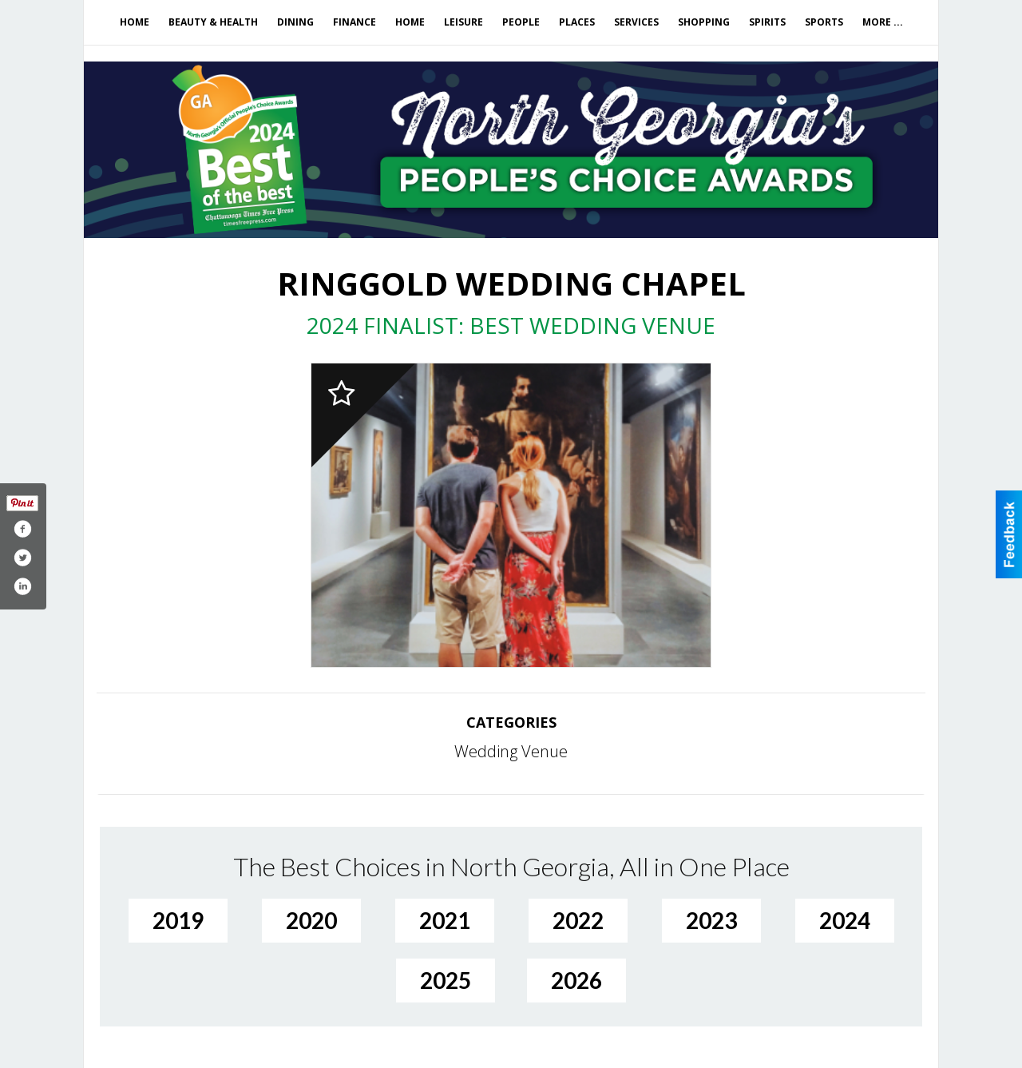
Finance (354, 22)
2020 (311, 920)
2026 (576, 980)
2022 (578, 920)
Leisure (463, 22)
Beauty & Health (213, 22)
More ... (882, 22)
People (521, 22)
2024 (844, 920)
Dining (295, 22)
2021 (444, 920)
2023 (711, 920)
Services (636, 22)
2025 (445, 980)
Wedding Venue (511, 751)
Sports (824, 22)
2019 (178, 920)
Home (134, 22)
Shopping (704, 22)
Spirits (767, 22)
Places (577, 22)
